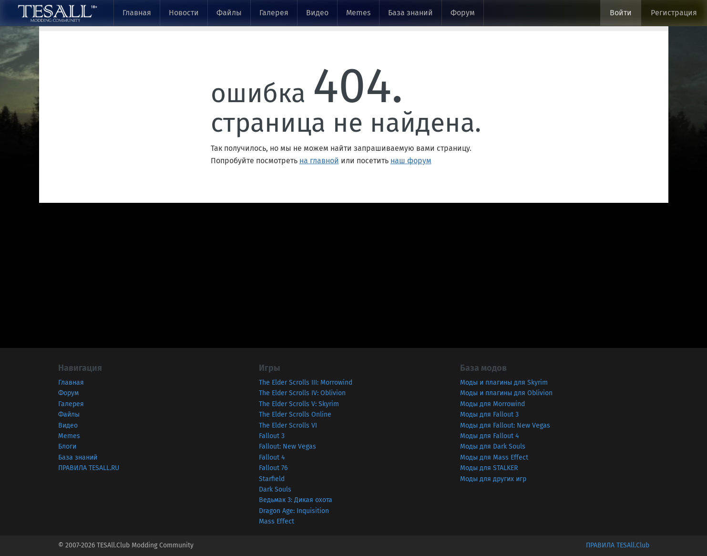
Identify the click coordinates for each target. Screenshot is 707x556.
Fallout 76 (273, 468)
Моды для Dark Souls (492, 446)
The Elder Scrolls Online (295, 414)
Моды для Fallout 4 (489, 436)
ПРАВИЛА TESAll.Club (617, 545)
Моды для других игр (493, 479)
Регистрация (674, 12)
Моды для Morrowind (492, 404)
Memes (358, 12)
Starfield (272, 479)
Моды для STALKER (489, 468)
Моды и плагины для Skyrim (504, 382)
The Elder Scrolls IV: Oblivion (302, 393)
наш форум (410, 160)
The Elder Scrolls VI (288, 425)
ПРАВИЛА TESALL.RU (88, 468)
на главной (319, 160)
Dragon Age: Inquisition (294, 511)
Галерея (273, 12)
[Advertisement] (286, 269)
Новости (184, 12)
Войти (621, 12)
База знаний (410, 12)
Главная (137, 12)
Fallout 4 (272, 457)
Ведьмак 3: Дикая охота (295, 500)
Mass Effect (276, 521)
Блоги (67, 446)
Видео (317, 12)
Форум (463, 12)
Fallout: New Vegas (287, 446)
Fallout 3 (272, 436)
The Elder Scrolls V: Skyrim (299, 404)
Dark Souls (275, 489)
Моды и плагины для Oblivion (506, 393)
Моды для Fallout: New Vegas (505, 425)
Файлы (229, 12)
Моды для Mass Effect (494, 457)
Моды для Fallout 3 (489, 414)
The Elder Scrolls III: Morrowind (305, 382)
